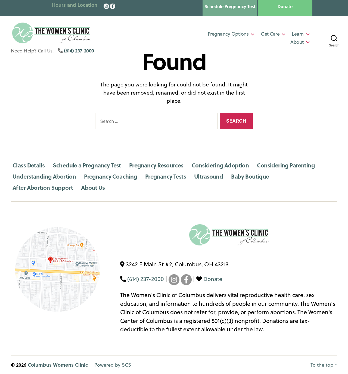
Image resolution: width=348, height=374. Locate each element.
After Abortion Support (43, 187)
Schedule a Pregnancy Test (87, 165)
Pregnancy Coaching (110, 176)
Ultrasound (208, 176)
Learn (298, 35)
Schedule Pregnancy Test (230, 6)
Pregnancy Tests (165, 176)
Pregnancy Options (228, 35)
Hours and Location (74, 4)
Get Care (270, 35)
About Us (93, 187)
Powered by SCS (112, 364)
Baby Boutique (250, 176)
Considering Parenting (286, 165)
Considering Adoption (220, 165)
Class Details (29, 165)
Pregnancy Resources (156, 165)
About (297, 43)
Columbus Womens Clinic (58, 364)
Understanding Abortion (44, 176)
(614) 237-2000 (79, 52)
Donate (285, 6)
